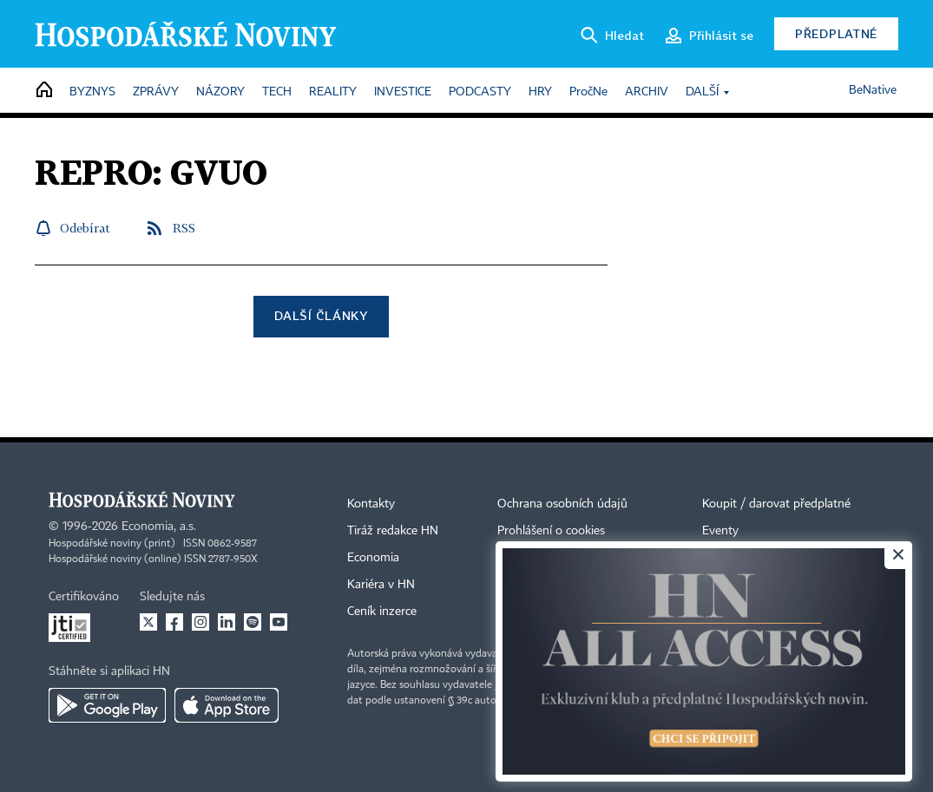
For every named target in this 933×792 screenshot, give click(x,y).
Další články (320, 315)
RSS (184, 227)
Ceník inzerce (382, 611)
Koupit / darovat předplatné (776, 504)
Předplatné (836, 33)
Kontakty (371, 504)
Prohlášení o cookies (551, 531)
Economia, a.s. (159, 526)
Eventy (720, 531)
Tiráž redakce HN (392, 531)
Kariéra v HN (381, 585)
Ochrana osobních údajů (562, 504)
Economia (373, 558)
